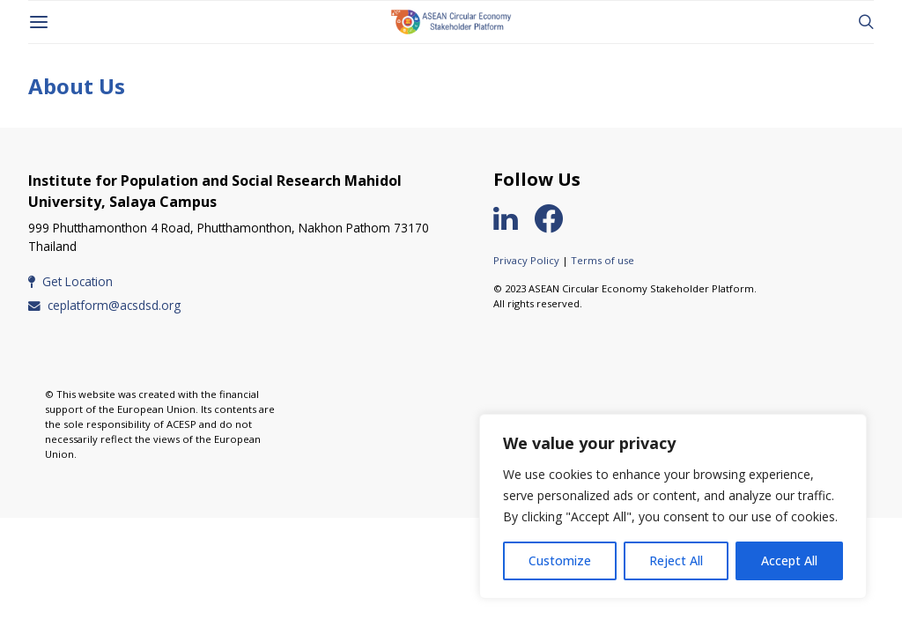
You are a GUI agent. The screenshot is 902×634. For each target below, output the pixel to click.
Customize (560, 560)
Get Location (70, 281)
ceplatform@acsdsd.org (104, 305)
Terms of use (602, 260)
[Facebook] (556, 218)
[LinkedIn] (512, 218)
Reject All (676, 560)
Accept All (789, 560)
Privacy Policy (526, 260)
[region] (673, 506)
